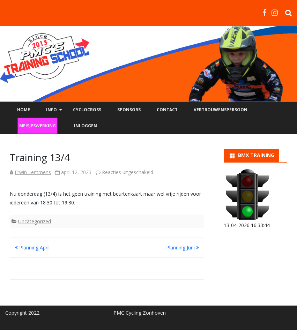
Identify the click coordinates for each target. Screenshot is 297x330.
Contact (167, 110)
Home (23, 110)
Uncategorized (34, 221)
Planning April (32, 247)
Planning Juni (182, 247)
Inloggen (85, 126)
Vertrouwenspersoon (220, 110)
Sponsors (129, 110)
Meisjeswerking (37, 126)
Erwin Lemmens (33, 172)
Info (51, 110)
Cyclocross (87, 110)
